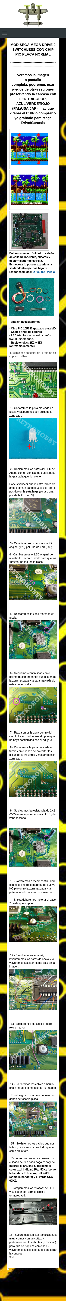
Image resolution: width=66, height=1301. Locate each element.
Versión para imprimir (20, 1269)
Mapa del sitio (14, 1272)
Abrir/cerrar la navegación (33, 33)
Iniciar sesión (52, 1269)
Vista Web (53, 1272)
